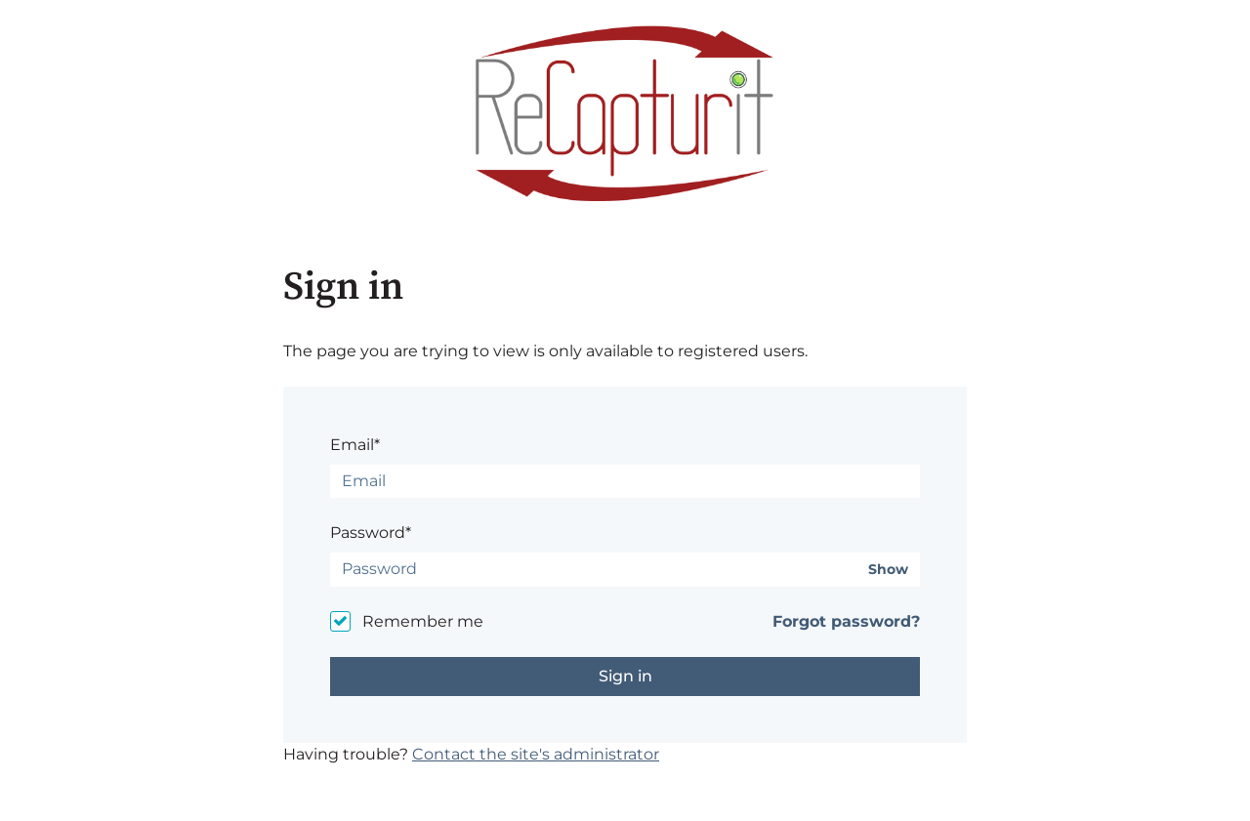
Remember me (422, 621)
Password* (370, 532)
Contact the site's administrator (535, 754)
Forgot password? (846, 621)
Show (888, 569)
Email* (355, 444)
